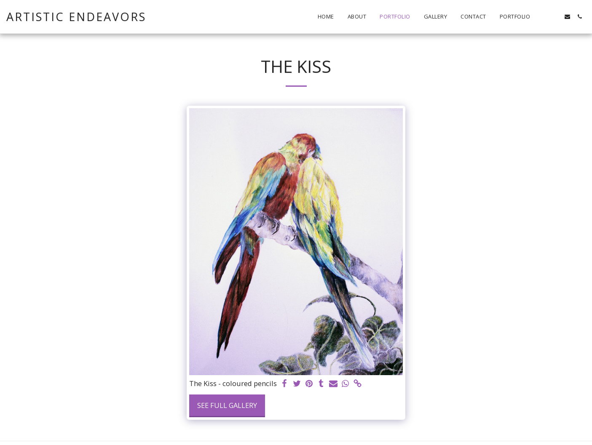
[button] (543, 16)
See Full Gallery (227, 405)
